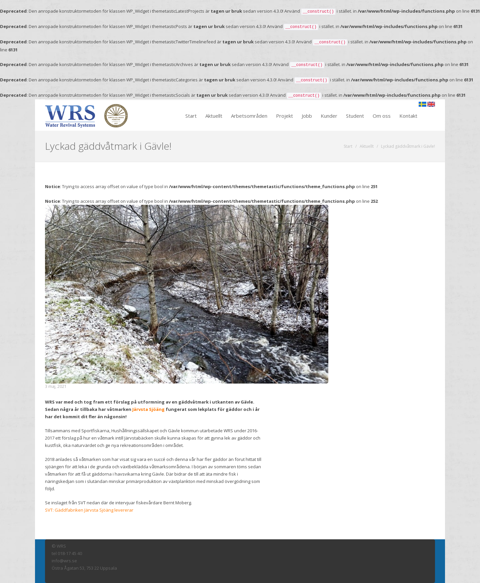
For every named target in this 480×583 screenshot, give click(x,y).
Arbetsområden (249, 115)
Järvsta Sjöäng (148, 409)
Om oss (382, 115)
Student (355, 115)
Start (191, 115)
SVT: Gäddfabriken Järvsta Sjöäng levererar (89, 510)
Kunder (329, 115)
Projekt (284, 115)
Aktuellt (213, 115)
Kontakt (408, 115)
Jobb (307, 115)
